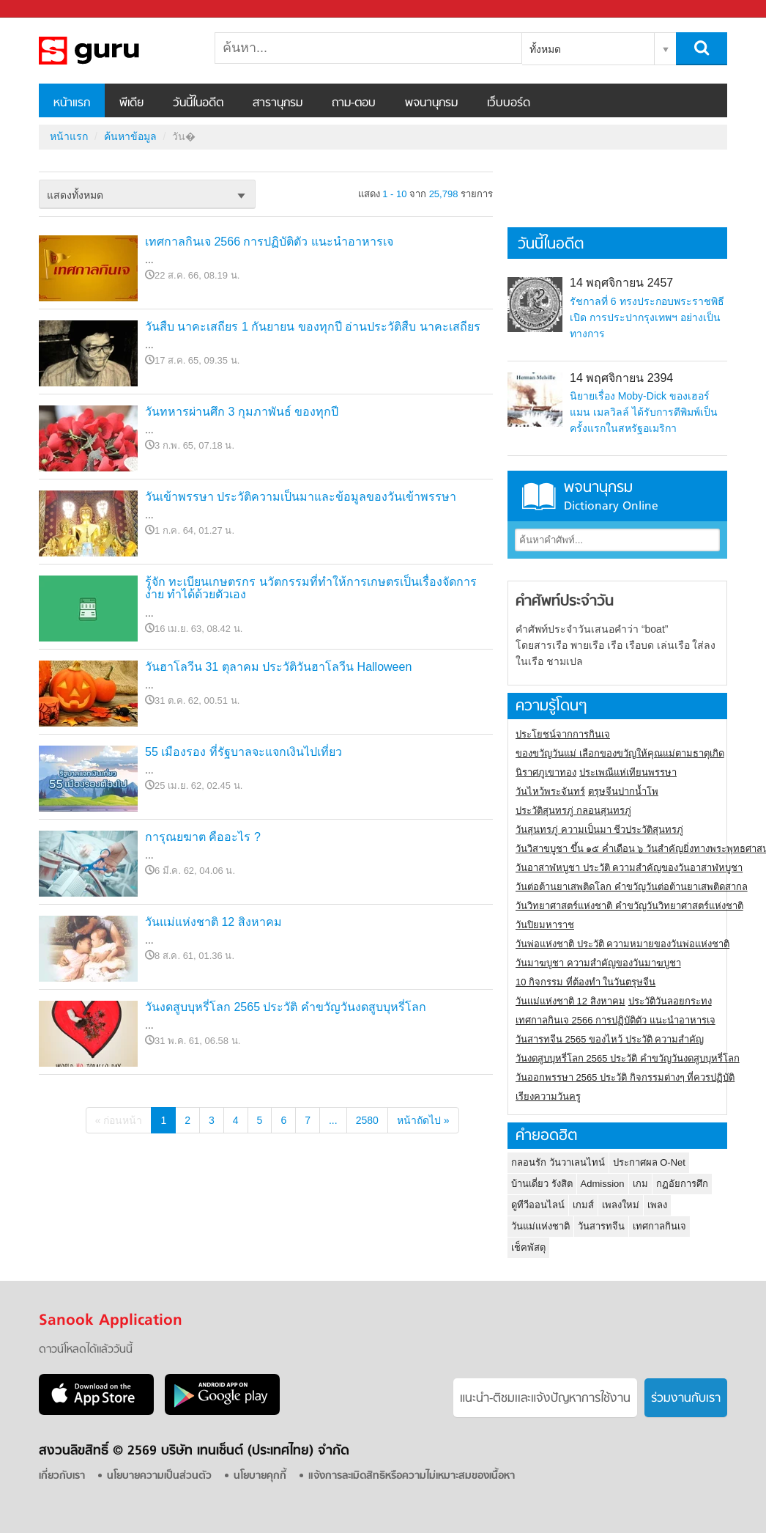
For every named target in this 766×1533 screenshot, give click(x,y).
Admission (603, 1183)
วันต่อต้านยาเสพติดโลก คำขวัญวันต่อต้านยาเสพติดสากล (632, 886)
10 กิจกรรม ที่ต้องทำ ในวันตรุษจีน (585, 982)
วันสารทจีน (601, 1226)
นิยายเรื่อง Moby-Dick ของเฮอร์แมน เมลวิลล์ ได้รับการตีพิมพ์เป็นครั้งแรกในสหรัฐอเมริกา (644, 412)
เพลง (657, 1204)
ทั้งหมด (545, 49)
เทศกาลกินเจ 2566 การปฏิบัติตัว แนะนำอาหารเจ (269, 241)
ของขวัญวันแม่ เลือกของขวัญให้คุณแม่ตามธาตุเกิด (620, 753)
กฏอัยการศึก (682, 1183)
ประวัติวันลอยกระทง (670, 1001)
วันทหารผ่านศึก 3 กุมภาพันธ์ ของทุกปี (241, 411)
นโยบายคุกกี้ (260, 1476)
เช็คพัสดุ (528, 1247)
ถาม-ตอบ (354, 103)
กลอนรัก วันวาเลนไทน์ (558, 1162)
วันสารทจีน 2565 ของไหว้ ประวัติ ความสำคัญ (610, 1039)
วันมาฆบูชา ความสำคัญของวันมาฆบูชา (598, 962)
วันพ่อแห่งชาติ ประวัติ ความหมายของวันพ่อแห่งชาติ (622, 943)
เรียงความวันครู (548, 1096)
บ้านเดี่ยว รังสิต (542, 1183)
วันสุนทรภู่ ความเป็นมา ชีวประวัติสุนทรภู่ (599, 829)
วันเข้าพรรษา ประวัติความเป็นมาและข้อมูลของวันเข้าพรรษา (300, 496)
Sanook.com (44, 9)
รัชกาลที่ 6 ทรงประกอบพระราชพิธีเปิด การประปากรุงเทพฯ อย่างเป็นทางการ (647, 317)
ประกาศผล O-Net (649, 1162)
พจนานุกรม (431, 103)
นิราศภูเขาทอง (546, 772)
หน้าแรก (71, 103)
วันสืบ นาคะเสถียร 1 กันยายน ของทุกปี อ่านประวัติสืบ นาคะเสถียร (312, 326)
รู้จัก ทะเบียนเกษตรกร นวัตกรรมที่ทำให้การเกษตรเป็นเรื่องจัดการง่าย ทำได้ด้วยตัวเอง (311, 588)
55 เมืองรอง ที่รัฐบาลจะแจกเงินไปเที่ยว (243, 752)
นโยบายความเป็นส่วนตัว (159, 1476)
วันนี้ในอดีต (198, 103)
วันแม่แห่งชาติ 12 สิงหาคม (213, 922)
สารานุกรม (277, 103)
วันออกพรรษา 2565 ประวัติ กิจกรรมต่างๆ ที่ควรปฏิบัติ (625, 1077)
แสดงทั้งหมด (75, 195)
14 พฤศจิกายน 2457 (621, 282)
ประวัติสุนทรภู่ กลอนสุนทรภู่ (573, 810)
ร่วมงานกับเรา (686, 1398)
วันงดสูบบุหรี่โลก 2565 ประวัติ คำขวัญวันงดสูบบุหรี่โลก (285, 1007)
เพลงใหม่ (620, 1204)
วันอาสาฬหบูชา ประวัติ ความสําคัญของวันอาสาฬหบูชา (629, 867)
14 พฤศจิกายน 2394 (621, 378)
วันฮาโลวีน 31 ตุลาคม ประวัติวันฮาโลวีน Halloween (278, 667)
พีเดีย (131, 103)
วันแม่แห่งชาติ (540, 1226)
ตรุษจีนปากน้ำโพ (623, 791)
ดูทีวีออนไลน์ (538, 1204)
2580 (367, 1120)
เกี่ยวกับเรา (62, 1476)
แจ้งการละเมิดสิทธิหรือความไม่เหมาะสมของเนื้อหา (411, 1476)
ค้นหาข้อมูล (130, 136)
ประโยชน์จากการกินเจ (563, 734)
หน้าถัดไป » (423, 1120)
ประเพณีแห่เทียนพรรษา (628, 772)
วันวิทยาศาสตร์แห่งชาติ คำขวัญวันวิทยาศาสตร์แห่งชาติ (629, 905)
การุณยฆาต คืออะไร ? (203, 837)
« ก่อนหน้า (119, 1120)
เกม (640, 1183)
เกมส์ (583, 1204)
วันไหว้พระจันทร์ (550, 791)
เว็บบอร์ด (508, 103)
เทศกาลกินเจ (659, 1226)
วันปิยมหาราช (545, 924)
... (333, 1120)
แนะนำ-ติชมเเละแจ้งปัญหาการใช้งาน (545, 1398)
